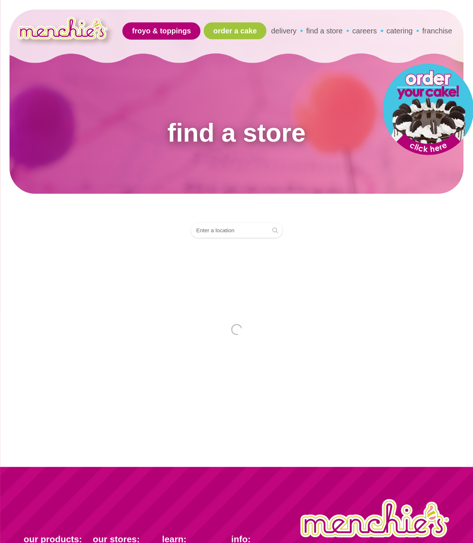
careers (364, 31)
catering (400, 31)
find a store (324, 31)
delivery (283, 31)
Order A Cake (235, 31)
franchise (437, 31)
